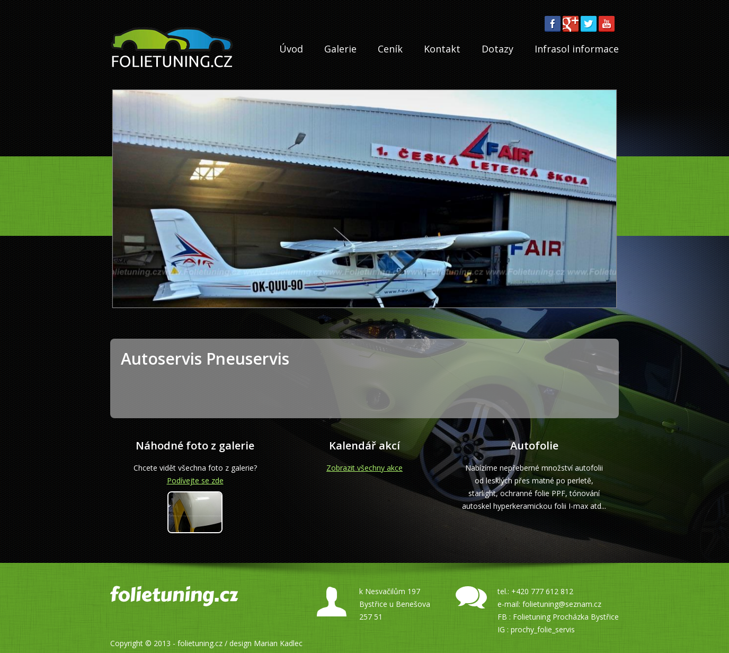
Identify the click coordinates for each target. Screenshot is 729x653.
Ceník (390, 48)
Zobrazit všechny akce (364, 468)
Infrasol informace (577, 48)
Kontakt (442, 48)
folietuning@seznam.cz (561, 604)
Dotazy (497, 48)
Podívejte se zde (195, 480)
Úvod (291, 48)
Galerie (340, 48)
